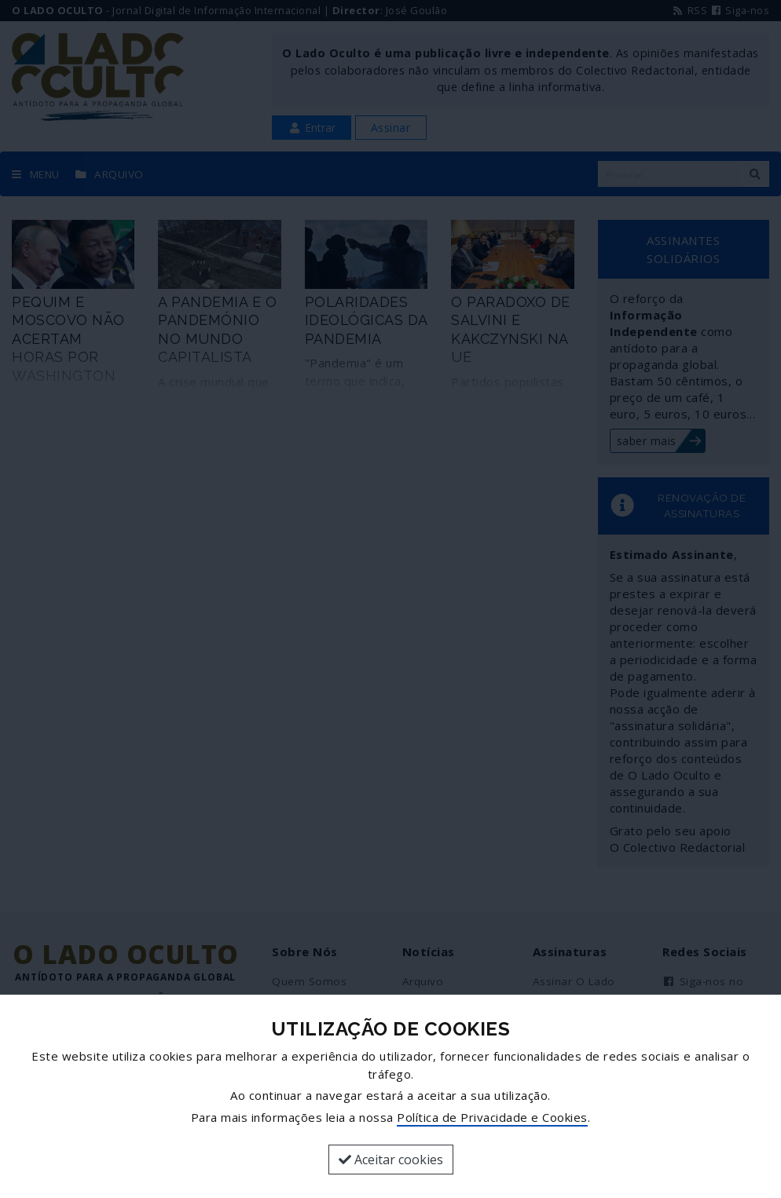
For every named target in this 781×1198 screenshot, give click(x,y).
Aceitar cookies (391, 1159)
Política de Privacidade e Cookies (492, 1117)
